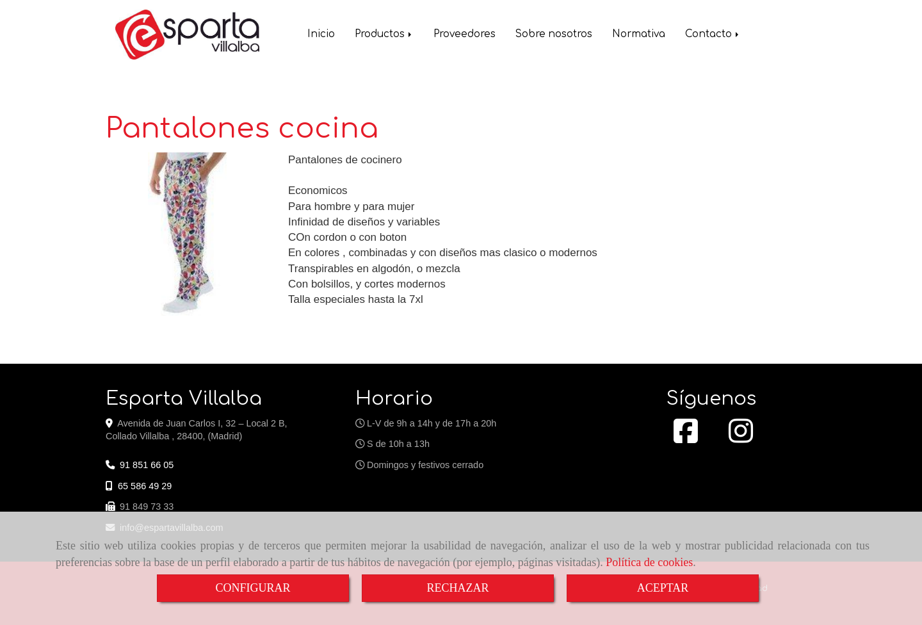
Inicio (321, 35)
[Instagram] (741, 438)
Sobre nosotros (553, 35)
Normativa (638, 35)
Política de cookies (649, 562)
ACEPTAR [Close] (663, 587)
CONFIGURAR (252, 587)
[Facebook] (686, 438)
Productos (384, 35)
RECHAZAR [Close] (457, 587)
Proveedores (464, 35)
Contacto (713, 35)
